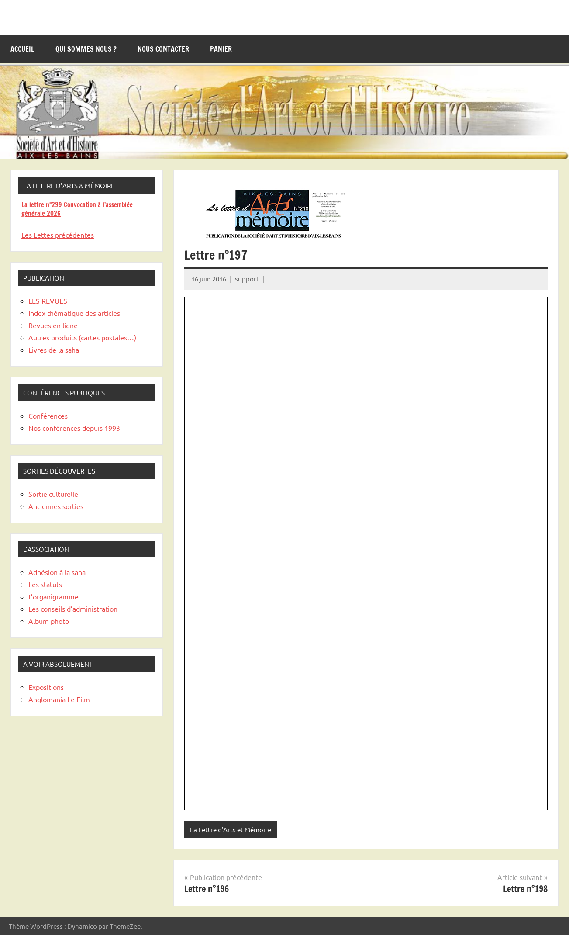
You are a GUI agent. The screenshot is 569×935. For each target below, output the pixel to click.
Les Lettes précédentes (57, 234)
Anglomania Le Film (59, 699)
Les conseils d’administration (72, 608)
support (247, 278)
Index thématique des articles (74, 312)
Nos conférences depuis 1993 (74, 427)
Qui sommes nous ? (86, 49)
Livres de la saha (53, 349)
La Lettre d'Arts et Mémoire (230, 829)
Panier (221, 49)
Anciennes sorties (55, 506)
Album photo (48, 620)
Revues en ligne (53, 325)
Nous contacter (163, 49)
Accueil (22, 49)
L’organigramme (53, 596)
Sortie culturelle (53, 493)
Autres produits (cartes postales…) (82, 337)
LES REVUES (47, 300)
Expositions (46, 686)
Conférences (48, 415)
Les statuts (45, 584)
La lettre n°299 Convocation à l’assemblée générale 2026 (77, 209)
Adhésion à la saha (57, 572)
